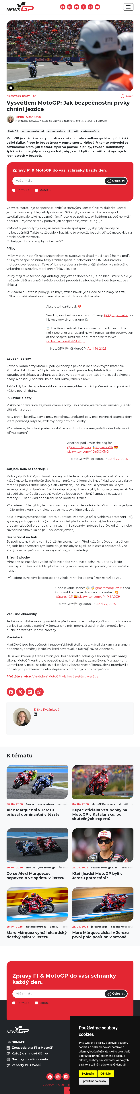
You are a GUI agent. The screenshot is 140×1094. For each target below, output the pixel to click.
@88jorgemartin (116, 315)
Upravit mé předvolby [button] (94, 1081)
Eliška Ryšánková (28, 117)
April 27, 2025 (118, 459)
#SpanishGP (104, 447)
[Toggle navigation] (128, 7)
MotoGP (45, 190)
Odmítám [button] (105, 1073)
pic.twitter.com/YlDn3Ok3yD (88, 451)
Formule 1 (24, 190)
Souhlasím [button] (88, 1073)
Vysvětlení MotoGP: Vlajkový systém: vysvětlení (54, 676)
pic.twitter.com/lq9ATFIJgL (65, 341)
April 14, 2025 (97, 348)
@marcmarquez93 (108, 588)
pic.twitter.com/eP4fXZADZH (99, 596)
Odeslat (116, 181)
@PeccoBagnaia (79, 447)
